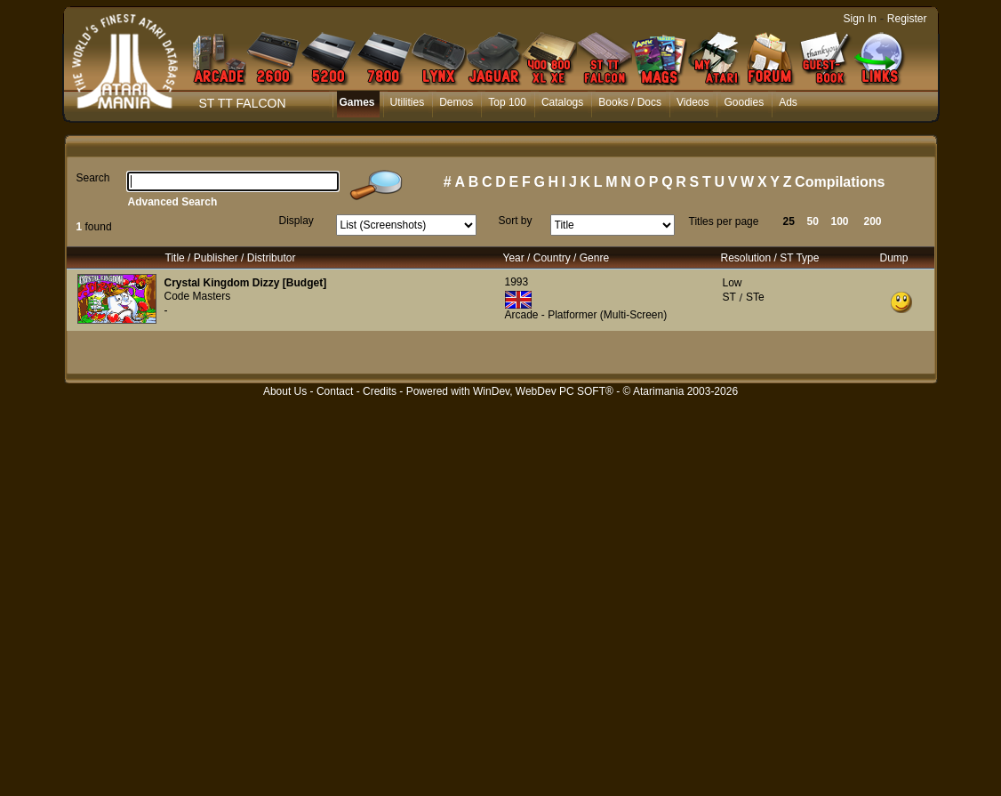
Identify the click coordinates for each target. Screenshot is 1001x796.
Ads (788, 102)
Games (357, 102)
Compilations (840, 181)
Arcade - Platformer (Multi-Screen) (586, 315)
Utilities (407, 102)
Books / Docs (629, 102)
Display (296, 220)
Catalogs (562, 102)
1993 (517, 282)
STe (755, 297)
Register (907, 18)
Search (93, 178)
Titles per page (724, 221)
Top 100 (507, 102)
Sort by (516, 220)
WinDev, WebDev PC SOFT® (543, 391)
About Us (285, 391)
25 (789, 221)
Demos (456, 102)
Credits (379, 391)
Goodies (744, 102)
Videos (693, 102)
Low (732, 283)
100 (840, 221)
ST (729, 297)
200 (873, 221)
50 (813, 221)
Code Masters (197, 296)
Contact (334, 391)
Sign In (860, 18)
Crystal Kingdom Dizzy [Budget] (245, 283)
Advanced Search (173, 202)
